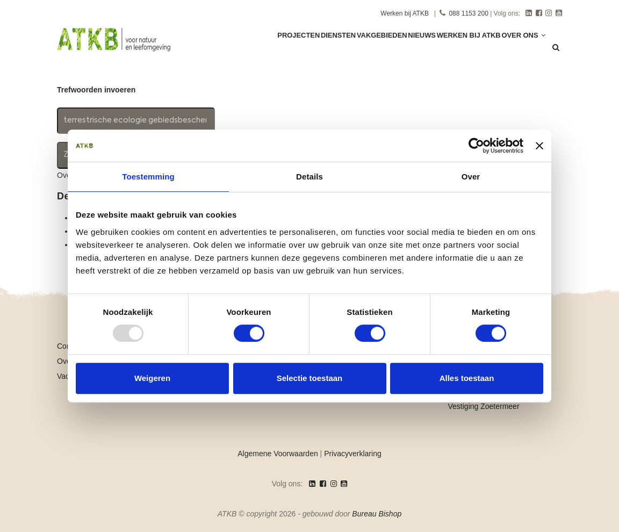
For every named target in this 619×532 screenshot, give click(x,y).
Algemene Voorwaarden (277, 453)
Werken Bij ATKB (459, 49)
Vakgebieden (358, 49)
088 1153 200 (468, 13)
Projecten (260, 49)
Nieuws (406, 49)
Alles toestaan (467, 378)
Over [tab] (471, 176)
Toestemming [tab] (148, 176)
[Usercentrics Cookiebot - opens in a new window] (476, 146)
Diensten (308, 49)
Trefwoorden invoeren (96, 89)
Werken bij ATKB (404, 13)
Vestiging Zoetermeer (484, 406)
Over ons (520, 49)
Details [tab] (309, 176)
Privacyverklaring (353, 453)
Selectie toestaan (310, 378)
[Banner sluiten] (539, 145)
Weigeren (152, 378)
